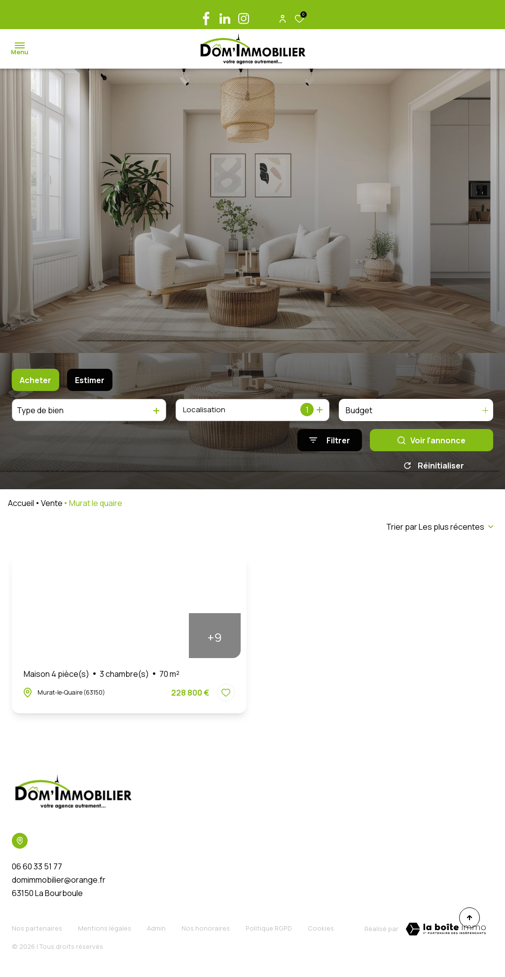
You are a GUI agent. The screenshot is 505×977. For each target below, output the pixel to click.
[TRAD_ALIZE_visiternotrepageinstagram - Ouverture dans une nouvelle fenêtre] (243, 18)
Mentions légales (104, 930)
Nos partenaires (37, 930)
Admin (156, 930)
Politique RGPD (269, 930)
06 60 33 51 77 (37, 869)
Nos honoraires (205, 930)
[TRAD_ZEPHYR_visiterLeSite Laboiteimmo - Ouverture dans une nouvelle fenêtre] (445, 932)
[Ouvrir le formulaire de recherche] (329, 440)
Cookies (321, 930)
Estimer (90, 380)
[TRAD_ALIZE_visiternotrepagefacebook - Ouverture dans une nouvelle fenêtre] (206, 18)
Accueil (21, 506)
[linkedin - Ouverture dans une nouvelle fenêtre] (224, 18)
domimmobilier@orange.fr (59, 883)
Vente (52, 506)
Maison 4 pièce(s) (102, 677)
